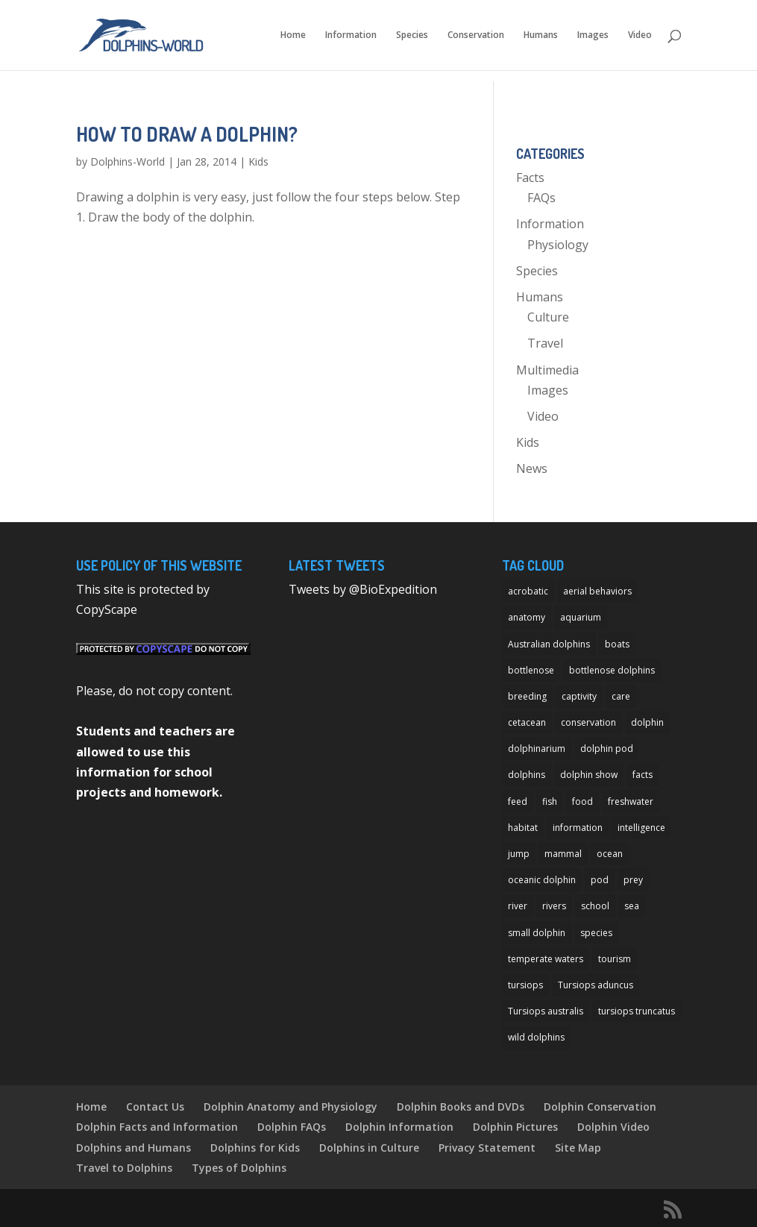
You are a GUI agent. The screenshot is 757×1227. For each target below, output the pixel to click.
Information (351, 35)
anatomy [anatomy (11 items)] (526, 617)
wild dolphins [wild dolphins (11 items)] (536, 1037)
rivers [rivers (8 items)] (554, 906)
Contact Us (155, 1106)
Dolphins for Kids (255, 1147)
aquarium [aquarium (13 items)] (580, 617)
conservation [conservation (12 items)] (588, 722)
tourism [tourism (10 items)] (614, 959)
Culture (548, 317)
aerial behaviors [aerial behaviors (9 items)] (597, 591)
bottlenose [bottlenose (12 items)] (531, 670)
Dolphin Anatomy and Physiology (290, 1106)
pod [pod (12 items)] (600, 879)
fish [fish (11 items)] (549, 801)
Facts (530, 177)
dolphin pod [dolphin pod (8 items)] (606, 748)
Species (412, 35)
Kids (258, 161)
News (531, 468)
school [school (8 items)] (595, 906)
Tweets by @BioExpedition (363, 589)
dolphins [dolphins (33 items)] (526, 774)
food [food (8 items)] (582, 801)
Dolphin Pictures (515, 1127)
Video (640, 35)
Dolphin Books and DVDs (460, 1106)
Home (293, 35)
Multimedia (547, 370)
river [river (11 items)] (517, 906)
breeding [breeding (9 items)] (527, 696)
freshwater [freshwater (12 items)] (630, 801)
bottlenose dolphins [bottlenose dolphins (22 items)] (612, 670)
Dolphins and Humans (133, 1147)
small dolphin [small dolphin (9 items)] (536, 932)
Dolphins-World (127, 161)
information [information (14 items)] (578, 827)
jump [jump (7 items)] (519, 853)
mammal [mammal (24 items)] (563, 853)
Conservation (475, 35)
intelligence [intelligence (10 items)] (641, 827)
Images (593, 35)
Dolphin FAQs (291, 1127)
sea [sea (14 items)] (631, 906)
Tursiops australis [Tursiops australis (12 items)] (545, 1011)
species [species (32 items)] (596, 932)
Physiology (557, 244)
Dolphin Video (613, 1127)
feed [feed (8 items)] (517, 801)
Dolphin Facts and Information (157, 1127)
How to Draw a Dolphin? (187, 134)
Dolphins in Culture (369, 1147)
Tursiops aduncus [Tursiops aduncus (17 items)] (595, 985)
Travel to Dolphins (124, 1168)
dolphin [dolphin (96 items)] (647, 722)
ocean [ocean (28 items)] (610, 853)
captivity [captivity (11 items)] (579, 696)
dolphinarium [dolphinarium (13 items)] (536, 748)
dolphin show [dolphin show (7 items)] (589, 774)
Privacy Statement (487, 1147)
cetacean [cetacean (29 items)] (527, 722)
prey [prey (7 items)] (633, 879)
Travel (545, 343)
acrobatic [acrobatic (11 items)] (528, 591)
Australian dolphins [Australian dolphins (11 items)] (549, 644)
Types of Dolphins (239, 1168)
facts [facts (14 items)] (642, 774)
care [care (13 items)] (621, 696)
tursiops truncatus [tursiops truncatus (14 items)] (636, 1011)
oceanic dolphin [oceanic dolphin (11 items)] (542, 879)
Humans (541, 35)
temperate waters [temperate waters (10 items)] (545, 959)
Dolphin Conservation (600, 1106)
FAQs (541, 197)
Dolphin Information (399, 1127)
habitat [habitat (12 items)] (523, 827)
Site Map (578, 1147)
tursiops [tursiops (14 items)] (525, 985)
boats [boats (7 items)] (617, 644)
